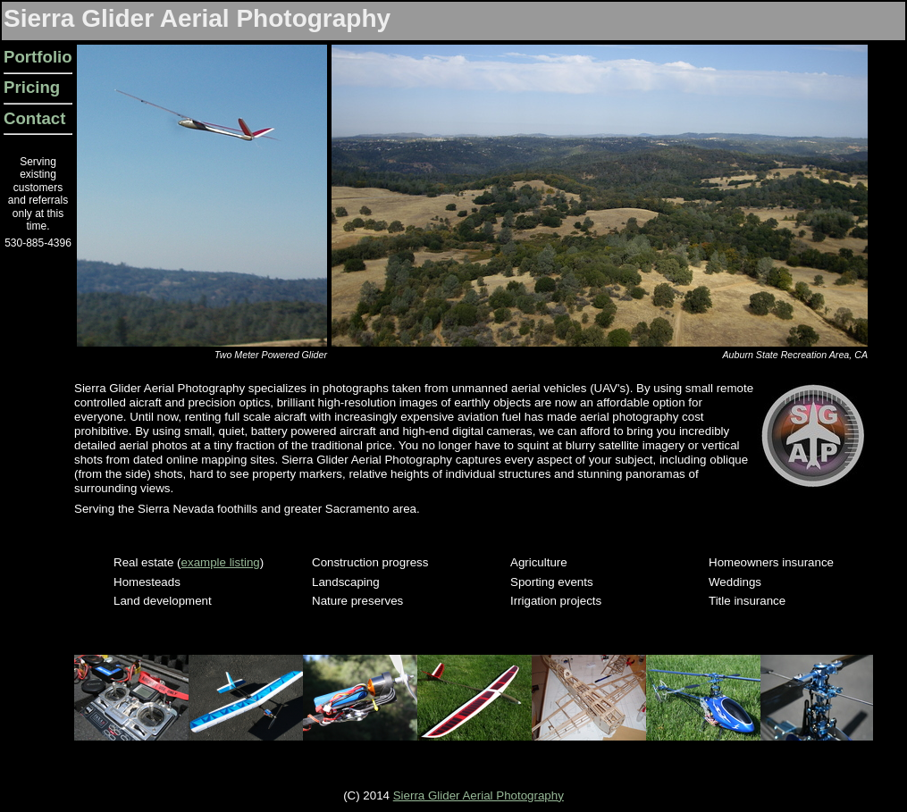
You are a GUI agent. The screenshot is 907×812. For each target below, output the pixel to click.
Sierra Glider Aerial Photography (478, 795)
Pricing (32, 87)
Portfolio (38, 56)
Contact (34, 118)
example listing (220, 562)
